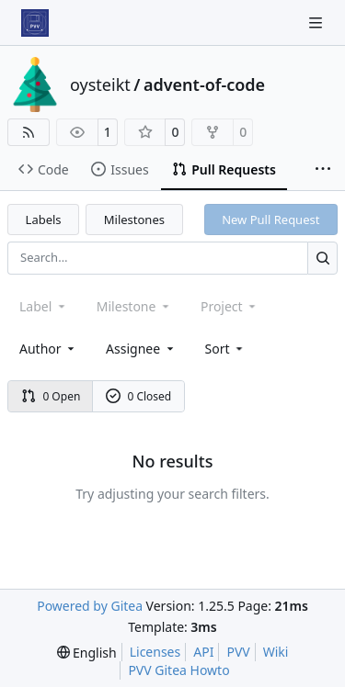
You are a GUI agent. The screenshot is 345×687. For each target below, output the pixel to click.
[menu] (226, 348)
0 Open (51, 396)
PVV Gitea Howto (178, 670)
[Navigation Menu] (317, 22)
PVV (237, 651)
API (203, 651)
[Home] (35, 22)
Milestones (134, 219)
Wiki (276, 651)
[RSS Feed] (28, 132)
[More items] (323, 170)
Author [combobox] (48, 348)
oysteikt (100, 84)
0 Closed (139, 396)
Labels (44, 219)
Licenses (155, 651)
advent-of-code (204, 84)
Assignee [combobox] (141, 348)
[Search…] (322, 258)
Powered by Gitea (90, 605)
